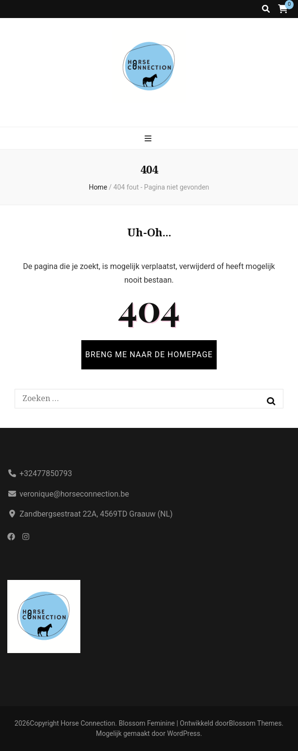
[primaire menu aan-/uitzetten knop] (149, 138)
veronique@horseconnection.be (74, 494)
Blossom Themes (255, 723)
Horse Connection (88, 723)
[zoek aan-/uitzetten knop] (266, 9)
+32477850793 (45, 473)
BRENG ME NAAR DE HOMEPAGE (149, 354)
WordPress (183, 733)
